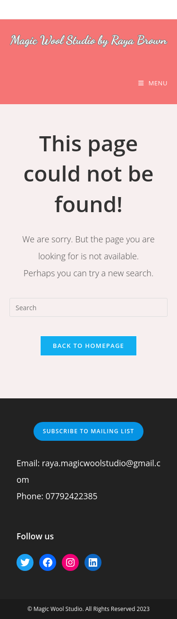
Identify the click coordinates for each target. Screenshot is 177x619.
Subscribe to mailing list (89, 431)
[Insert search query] (88, 307)
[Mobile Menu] (153, 83)
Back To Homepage (88, 345)
